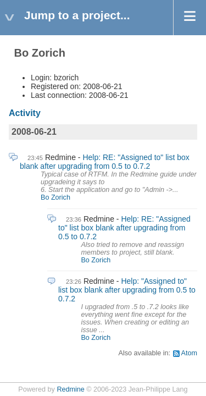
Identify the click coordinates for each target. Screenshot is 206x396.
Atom (189, 353)
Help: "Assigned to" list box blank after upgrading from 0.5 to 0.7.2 (127, 290)
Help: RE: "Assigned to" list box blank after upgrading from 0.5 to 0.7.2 (105, 161)
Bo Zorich (55, 197)
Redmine (70, 389)
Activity (25, 113)
